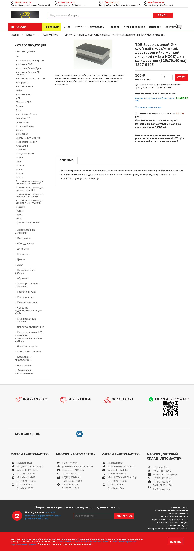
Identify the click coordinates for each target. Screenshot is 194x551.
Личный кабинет (134, 26)
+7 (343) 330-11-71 (110, 2)
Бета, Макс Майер (25, 126)
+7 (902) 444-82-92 (26, 477)
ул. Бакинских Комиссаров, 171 (77, 466)
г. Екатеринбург (25, 463)
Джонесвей (22, 134)
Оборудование (25, 243)
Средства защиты (27, 346)
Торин (19, 214)
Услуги (79, 26)
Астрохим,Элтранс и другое (30, 60)
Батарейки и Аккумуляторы (23, 358)
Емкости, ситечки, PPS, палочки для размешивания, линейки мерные (29, 336)
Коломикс (21, 149)
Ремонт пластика (27, 302)
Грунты (21, 259)
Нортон (19, 177)
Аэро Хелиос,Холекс (26, 114)
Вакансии (155, 26)
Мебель (20, 157)
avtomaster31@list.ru (118, 470)
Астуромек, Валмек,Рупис (29, 68)
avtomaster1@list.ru (178, 528)
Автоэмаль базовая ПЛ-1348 (30, 78)
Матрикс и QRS (23, 102)
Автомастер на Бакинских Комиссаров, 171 (154, 99)
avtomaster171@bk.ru (73, 470)
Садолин (20, 207)
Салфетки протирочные (30, 327)
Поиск (163, 15)
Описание (66, 160)
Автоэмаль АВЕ (24, 64)
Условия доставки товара (148, 107)
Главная (15, 34)
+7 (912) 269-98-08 (71, 477)
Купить (181, 77)
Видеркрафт (22, 82)
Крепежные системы (29, 351)
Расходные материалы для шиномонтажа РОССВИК (29, 201)
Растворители (25, 297)
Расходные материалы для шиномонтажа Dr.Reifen (29, 182)
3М (17, 56)
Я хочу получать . (43, 515)
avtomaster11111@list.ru (165, 474)
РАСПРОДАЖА (50, 34)
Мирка (19, 161)
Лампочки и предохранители (24, 372)
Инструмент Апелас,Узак (28, 138)
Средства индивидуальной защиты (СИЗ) (29, 310)
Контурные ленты (25, 153)
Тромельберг (22, 122)
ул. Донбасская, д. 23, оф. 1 (30, 466)
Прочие (19, 106)
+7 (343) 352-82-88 (66, 2)
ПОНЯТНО (175, 541)
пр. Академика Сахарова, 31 (122, 466)
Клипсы (20, 173)
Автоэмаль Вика (24, 86)
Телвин (19, 211)
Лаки (20, 264)
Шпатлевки (23, 254)
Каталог (19, 26)
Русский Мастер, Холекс (28, 222)
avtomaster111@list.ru (28, 470)
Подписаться (125, 516)
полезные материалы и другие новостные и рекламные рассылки (43, 515)
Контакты (171, 26)
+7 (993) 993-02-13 (117, 474)
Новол (19, 169)
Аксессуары (24, 365)
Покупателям (96, 26)
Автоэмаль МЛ (23, 94)
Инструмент (24, 238)
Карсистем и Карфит (26, 142)
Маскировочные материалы (25, 320)
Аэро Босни (22, 146)
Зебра (19, 90)
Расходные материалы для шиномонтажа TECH (29, 188)
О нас (66, 26)
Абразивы (23, 278)
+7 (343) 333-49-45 (155, 2)
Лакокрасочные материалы (25, 231)
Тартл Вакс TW (23, 118)
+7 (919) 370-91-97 (117, 477)
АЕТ (18, 98)
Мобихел (20, 165)
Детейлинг (23, 248)
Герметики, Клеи (26, 291)
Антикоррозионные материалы (27, 285)
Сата (18, 110)
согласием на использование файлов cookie (84, 541)
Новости (114, 26)
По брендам (51, 26)
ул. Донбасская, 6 (162, 471)
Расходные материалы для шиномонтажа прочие (29, 195)
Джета (19, 130)
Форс (18, 218)
